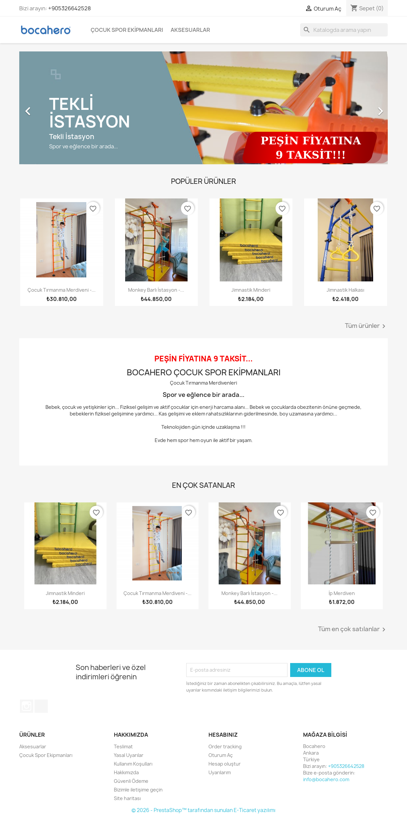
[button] (47, 107)
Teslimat (123, 746)
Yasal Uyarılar (128, 755)
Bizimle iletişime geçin (138, 789)
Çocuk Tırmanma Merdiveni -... (62, 290)
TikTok (41, 706)
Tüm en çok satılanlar (353, 629)
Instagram (26, 706)
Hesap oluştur (224, 764)
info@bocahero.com (326, 779)
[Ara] (344, 30)
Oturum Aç (220, 755)
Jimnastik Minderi (250, 290)
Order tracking (225, 746)
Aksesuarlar (190, 30)
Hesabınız (223, 734)
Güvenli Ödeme (131, 781)
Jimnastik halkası (345, 290)
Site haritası (127, 798)
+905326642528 (69, 8)
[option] (203, 107)
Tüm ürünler (366, 326)
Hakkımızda (126, 772)
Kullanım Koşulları (133, 764)
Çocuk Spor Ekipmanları (127, 30)
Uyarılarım (219, 772)
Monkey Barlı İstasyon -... (156, 290)
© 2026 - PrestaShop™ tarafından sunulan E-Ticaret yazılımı (203, 810)
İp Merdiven (342, 593)
